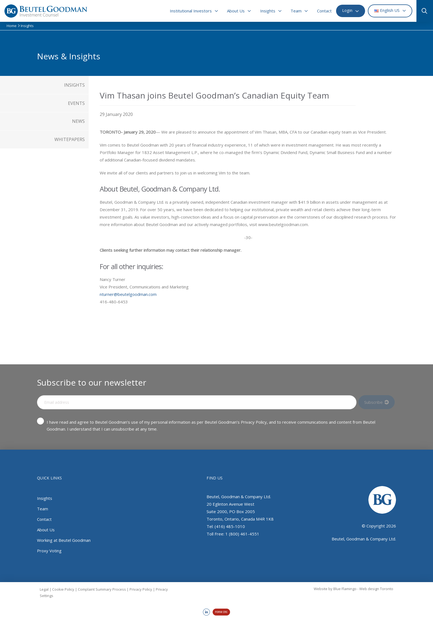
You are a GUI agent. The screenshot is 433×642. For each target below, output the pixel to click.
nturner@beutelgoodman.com (128, 294)
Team (42, 508)
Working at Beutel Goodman (64, 540)
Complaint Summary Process (102, 589)
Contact (44, 519)
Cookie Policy (63, 589)
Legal (44, 589)
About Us (46, 529)
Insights (44, 498)
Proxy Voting (49, 550)
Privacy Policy (141, 589)
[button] (422, 11)
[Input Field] (197, 402)
